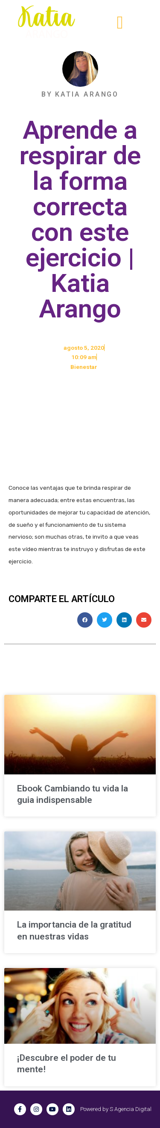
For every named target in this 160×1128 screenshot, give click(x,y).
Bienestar (83, 366)
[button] (120, 22)
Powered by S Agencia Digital (115, 1109)
